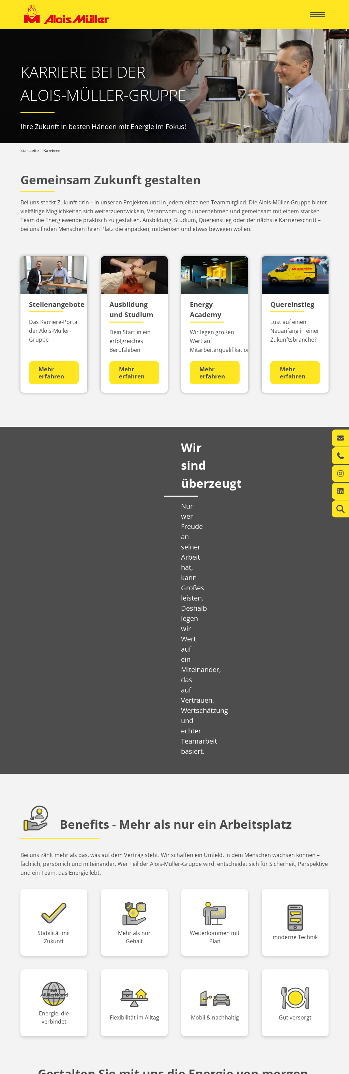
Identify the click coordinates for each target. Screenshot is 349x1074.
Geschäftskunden (207, 914)
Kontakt (31, 941)
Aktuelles (40, 968)
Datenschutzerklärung (287, 1067)
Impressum (246, 1067)
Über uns (39, 956)
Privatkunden (47, 914)
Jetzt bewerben (174, 864)
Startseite (29, 150)
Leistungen (34, 934)
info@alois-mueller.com (278, 983)
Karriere (38, 980)
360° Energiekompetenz (201, 927)
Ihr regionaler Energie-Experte (52, 927)
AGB (321, 1067)
